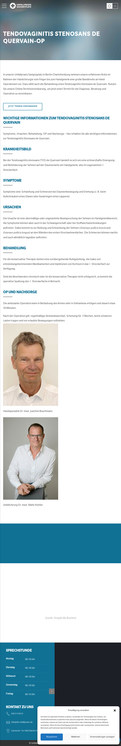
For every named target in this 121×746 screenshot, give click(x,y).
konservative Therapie (23, 259)
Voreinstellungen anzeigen (102, 737)
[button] (114, 710)
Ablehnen (75, 737)
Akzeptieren (51, 737)
